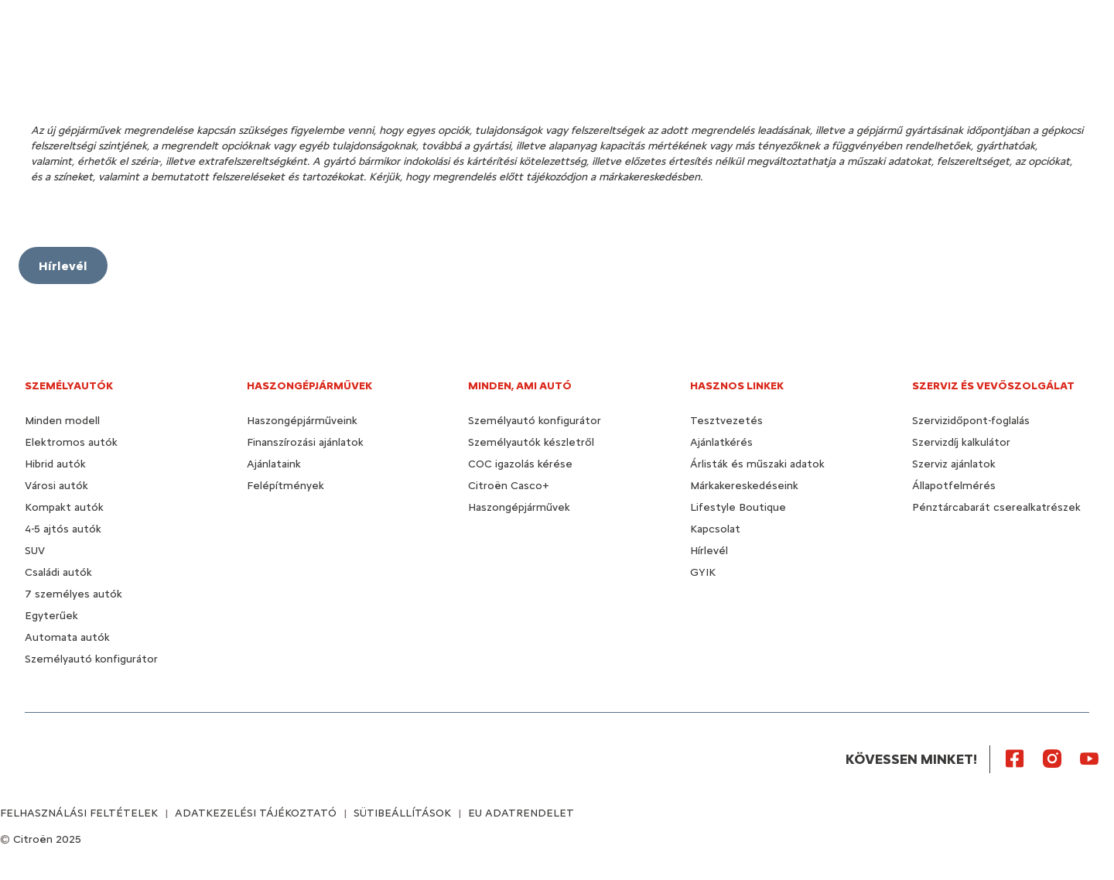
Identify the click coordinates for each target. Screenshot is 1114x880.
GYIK (703, 572)
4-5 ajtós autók (63, 529)
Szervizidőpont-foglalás (971, 420)
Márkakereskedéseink (744, 485)
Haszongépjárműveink (302, 420)
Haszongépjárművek (519, 507)
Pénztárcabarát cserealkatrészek (996, 507)
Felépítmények (285, 485)
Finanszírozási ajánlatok (305, 442)
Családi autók (58, 572)
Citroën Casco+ (508, 485)
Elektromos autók (71, 442)
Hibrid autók (55, 464)
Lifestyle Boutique (738, 507)
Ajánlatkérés (721, 442)
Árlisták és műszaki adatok (757, 464)
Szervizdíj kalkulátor (961, 442)
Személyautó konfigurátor (91, 659)
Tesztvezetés (726, 420)
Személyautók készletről (531, 442)
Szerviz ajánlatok (954, 464)
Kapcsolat (715, 529)
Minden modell (62, 420)
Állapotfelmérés (954, 485)
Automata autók (67, 637)
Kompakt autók (64, 507)
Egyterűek (51, 615)
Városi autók (56, 485)
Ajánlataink (274, 464)
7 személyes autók (73, 594)
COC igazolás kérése (520, 464)
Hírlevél (709, 550)
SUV (35, 550)
